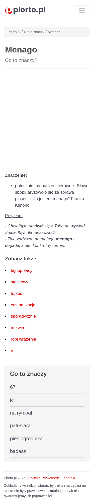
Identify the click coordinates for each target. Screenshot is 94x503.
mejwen (18, 327)
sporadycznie (23, 316)
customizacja (23, 305)
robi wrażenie (23, 339)
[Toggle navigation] (82, 10)
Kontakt (69, 478)
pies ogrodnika (26, 438)
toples (16, 293)
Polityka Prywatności (44, 478)
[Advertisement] (47, 119)
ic (12, 400)
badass (18, 451)
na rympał (21, 413)
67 (13, 387)
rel (13, 350)
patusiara (20, 425)
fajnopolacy (21, 270)
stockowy (19, 282)
